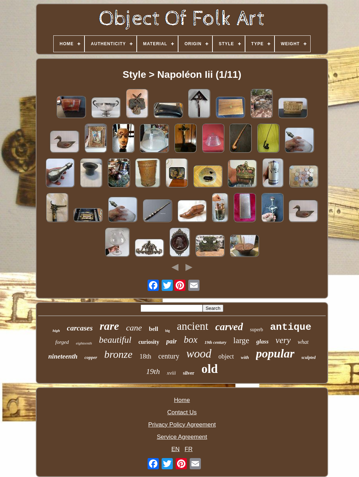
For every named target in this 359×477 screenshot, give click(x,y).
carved (229, 326)
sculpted (309, 357)
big (167, 331)
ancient (193, 326)
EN (175, 449)
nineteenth (62, 356)
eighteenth (84, 343)
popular (275, 353)
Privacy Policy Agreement (182, 424)
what (303, 342)
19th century (215, 342)
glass (262, 341)
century (168, 356)
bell (153, 329)
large (241, 340)
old (209, 369)
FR (189, 449)
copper (90, 357)
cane (134, 327)
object (226, 356)
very (283, 340)
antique (290, 327)
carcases (80, 328)
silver (189, 373)
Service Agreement (182, 437)
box (190, 339)
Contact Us (182, 412)
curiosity (149, 342)
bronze (118, 354)
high (56, 330)
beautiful (115, 340)
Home (182, 400)
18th (145, 356)
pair (171, 341)
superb (256, 329)
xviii (171, 373)
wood (198, 353)
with (245, 357)
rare (109, 326)
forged (62, 342)
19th (153, 371)
